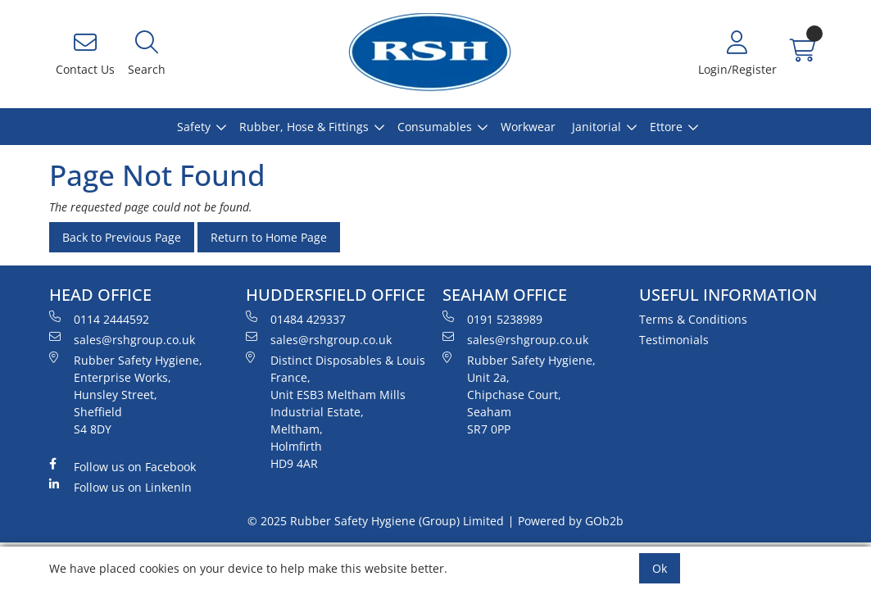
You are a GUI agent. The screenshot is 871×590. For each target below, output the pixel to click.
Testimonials (674, 339)
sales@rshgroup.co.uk (122, 339)
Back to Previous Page (121, 237)
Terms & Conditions (693, 319)
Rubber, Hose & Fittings (304, 126)
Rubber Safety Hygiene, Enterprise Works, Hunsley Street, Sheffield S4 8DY (125, 394)
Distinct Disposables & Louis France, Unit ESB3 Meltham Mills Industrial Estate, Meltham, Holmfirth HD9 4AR (335, 411)
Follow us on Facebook (122, 466)
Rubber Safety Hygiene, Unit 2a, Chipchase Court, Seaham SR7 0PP (519, 394)
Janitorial (596, 126)
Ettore (666, 126)
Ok (659, 568)
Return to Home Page (269, 237)
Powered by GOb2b (571, 521)
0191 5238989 (492, 319)
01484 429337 (296, 319)
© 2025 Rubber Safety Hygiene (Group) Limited (375, 521)
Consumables (434, 126)
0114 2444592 (99, 319)
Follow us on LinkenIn (120, 487)
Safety (194, 126)
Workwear (528, 126)
